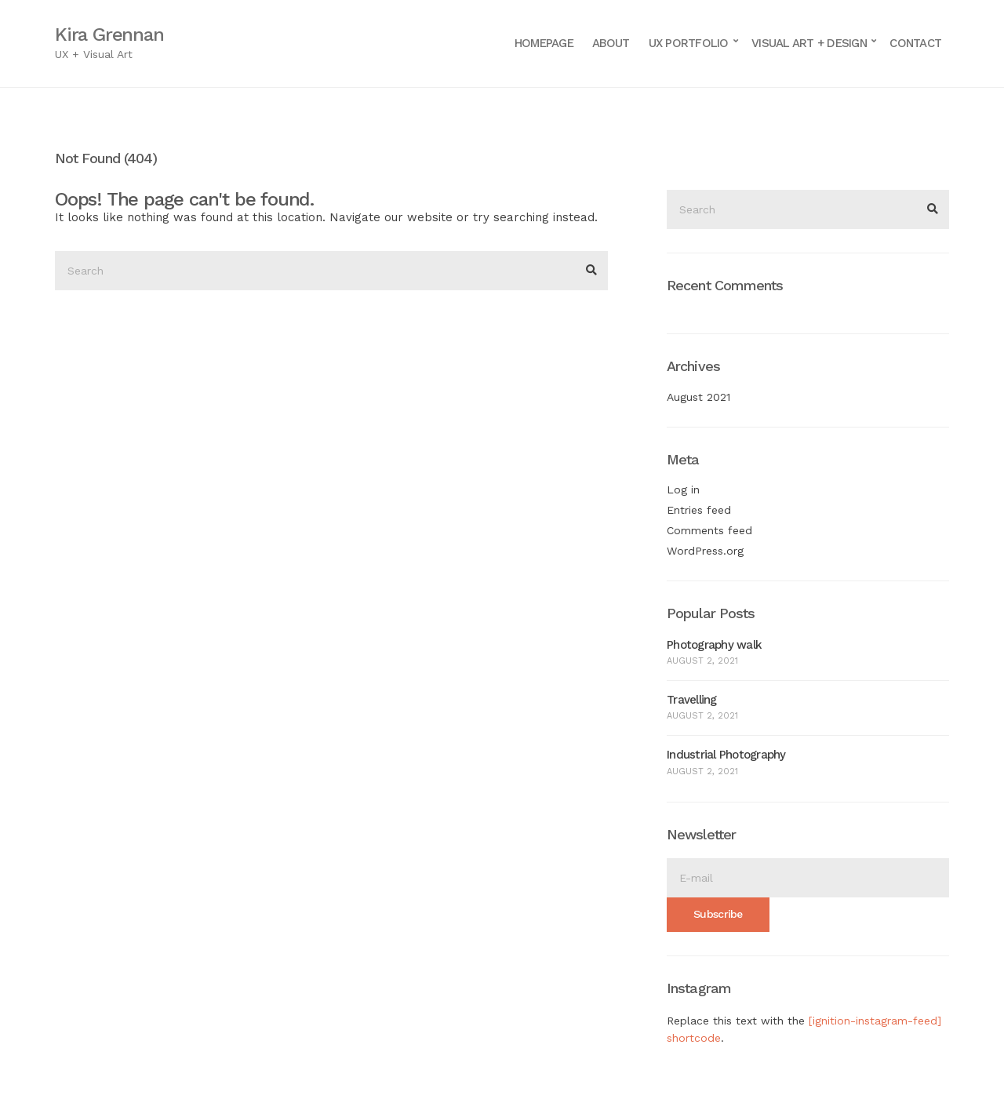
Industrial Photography (726, 755)
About (610, 43)
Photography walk (714, 645)
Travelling (692, 700)
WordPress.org (705, 550)
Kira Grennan (109, 34)
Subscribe (718, 914)
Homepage (544, 43)
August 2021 (698, 397)
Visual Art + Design (809, 43)
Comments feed (709, 530)
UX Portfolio (689, 43)
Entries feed (699, 510)
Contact (915, 43)
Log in (683, 489)
